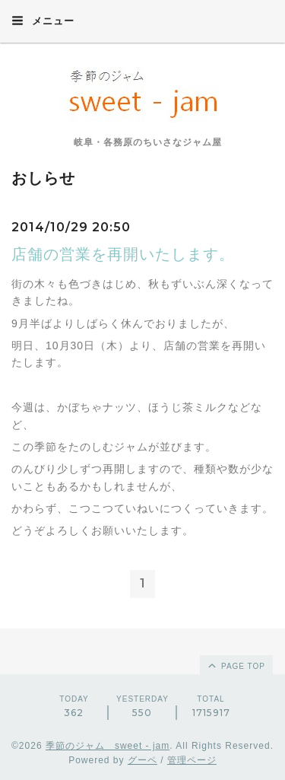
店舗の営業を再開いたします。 (123, 254)
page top (235, 665)
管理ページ (192, 760)
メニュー (42, 20)
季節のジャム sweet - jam (107, 745)
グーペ (142, 760)
